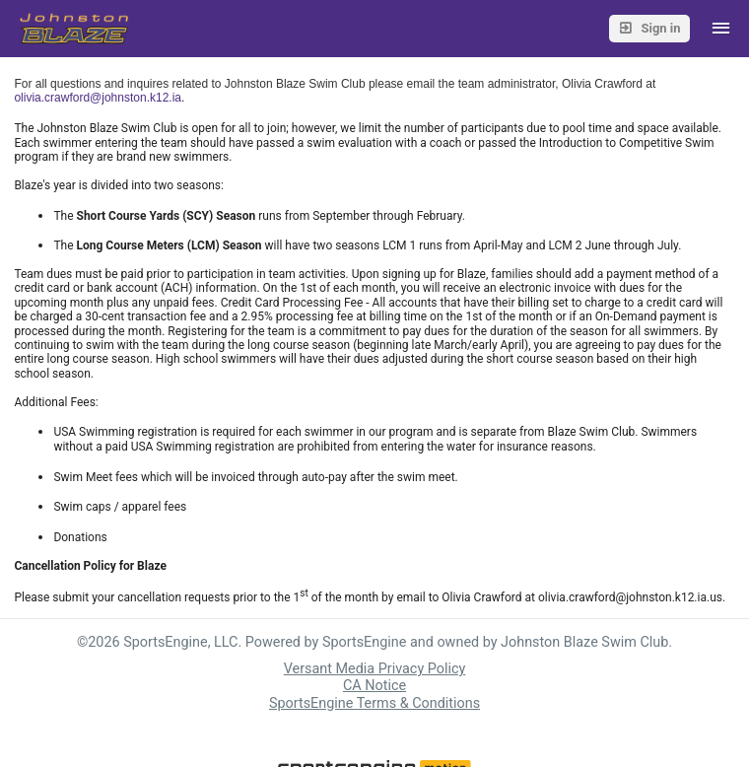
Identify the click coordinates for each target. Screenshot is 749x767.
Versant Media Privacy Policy (375, 669)
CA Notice (374, 685)
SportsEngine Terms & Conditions (374, 703)
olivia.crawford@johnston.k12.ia (97, 98)
